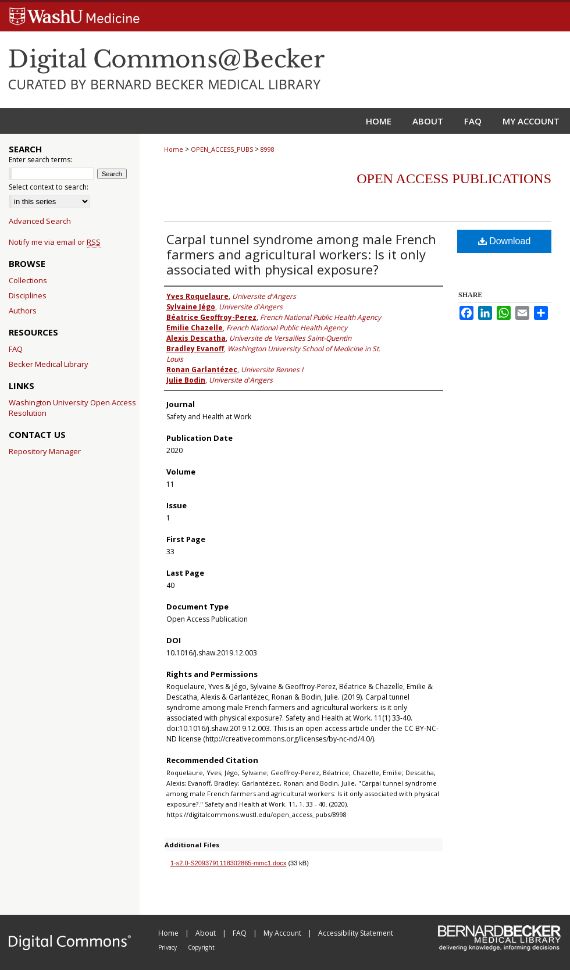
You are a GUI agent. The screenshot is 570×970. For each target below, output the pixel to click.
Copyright (201, 947)
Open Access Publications (454, 178)
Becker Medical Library (48, 364)
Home (173, 149)
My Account (283, 933)
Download (504, 241)
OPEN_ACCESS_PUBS (222, 149)
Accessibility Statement (355, 933)
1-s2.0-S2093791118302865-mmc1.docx (228, 863)
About (206, 933)
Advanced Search (40, 221)
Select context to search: (48, 187)
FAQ (16, 349)
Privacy (168, 947)
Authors (23, 310)
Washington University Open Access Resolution (72, 407)
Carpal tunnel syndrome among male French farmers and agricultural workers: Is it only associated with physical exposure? (301, 254)
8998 (268, 149)
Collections (28, 280)
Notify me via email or (55, 242)
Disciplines (28, 295)
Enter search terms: (40, 160)
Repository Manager (45, 451)
